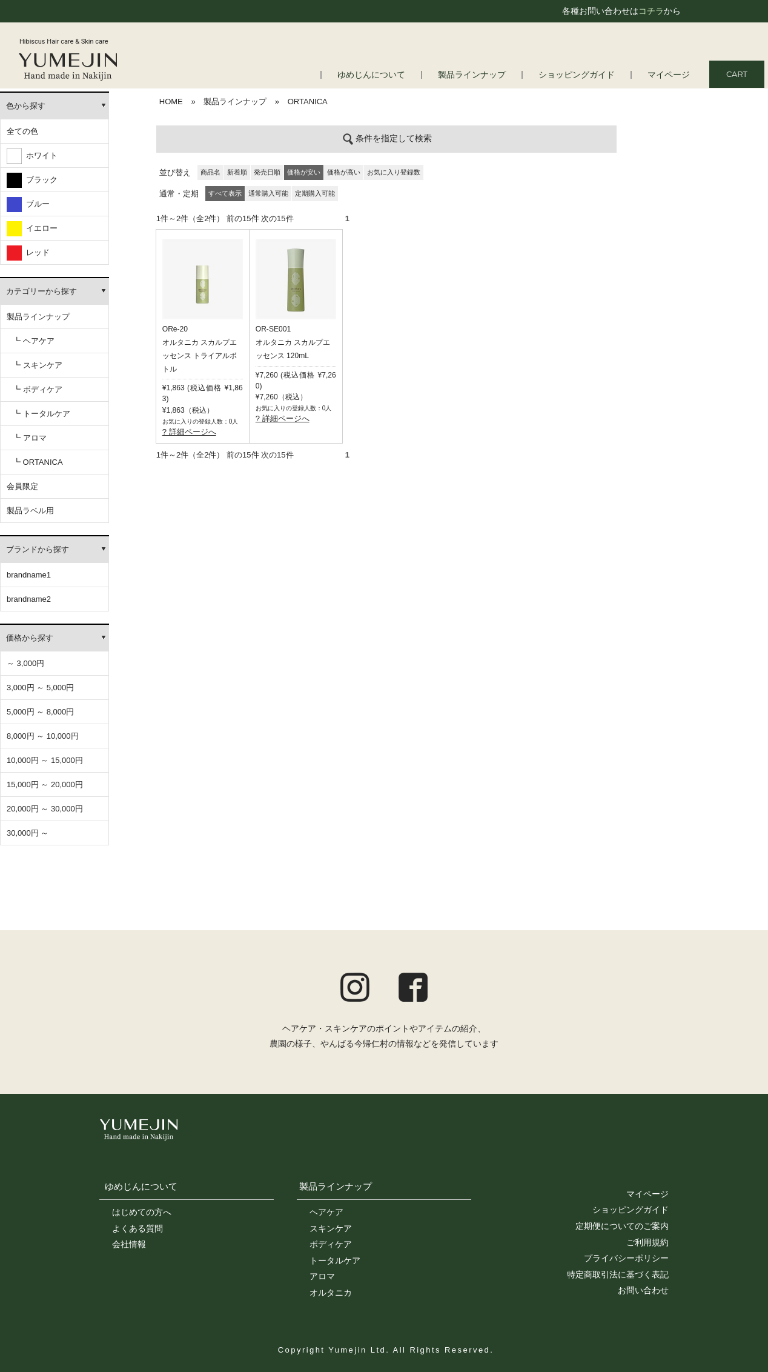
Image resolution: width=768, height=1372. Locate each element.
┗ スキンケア (37, 365)
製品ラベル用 (30, 510)
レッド (28, 253)
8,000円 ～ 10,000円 (43, 736)
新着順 (237, 172)
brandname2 (29, 599)
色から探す (25, 105)
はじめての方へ (141, 1212)
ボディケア (331, 1244)
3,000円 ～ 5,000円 (40, 687)
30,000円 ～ (27, 833)
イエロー (32, 228)
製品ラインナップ (482, 75)
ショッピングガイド (582, 75)
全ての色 (22, 131)
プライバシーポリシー (626, 1258)
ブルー (28, 204)
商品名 (210, 172)
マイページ (670, 75)
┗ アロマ (30, 437)
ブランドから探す (37, 549)
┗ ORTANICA (38, 462)
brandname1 (29, 574)
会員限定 (22, 486)
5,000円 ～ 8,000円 (40, 711)
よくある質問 (137, 1228)
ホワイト (32, 156)
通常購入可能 (268, 193)
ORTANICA (308, 101)
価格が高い (343, 172)
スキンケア (331, 1228)
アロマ (322, 1276)
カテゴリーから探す (41, 291)
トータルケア (335, 1260)
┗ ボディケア (37, 389)
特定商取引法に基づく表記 (618, 1274)
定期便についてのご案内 (622, 1226)
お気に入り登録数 (393, 172)
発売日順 (267, 172)
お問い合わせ (643, 1290)
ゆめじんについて (387, 75)
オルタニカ (331, 1292)
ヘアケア (326, 1212)
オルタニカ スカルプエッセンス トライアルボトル (199, 355)
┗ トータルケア (41, 413)
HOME (171, 101)
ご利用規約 (647, 1242)
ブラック (32, 180)
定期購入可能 (315, 193)
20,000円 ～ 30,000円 (45, 808)
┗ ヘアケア (34, 340)
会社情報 (129, 1244)
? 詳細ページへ (189, 431)
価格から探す (29, 637)
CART (736, 74)
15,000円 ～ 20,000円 (45, 784)
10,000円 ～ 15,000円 (45, 760)
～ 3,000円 (25, 663)
